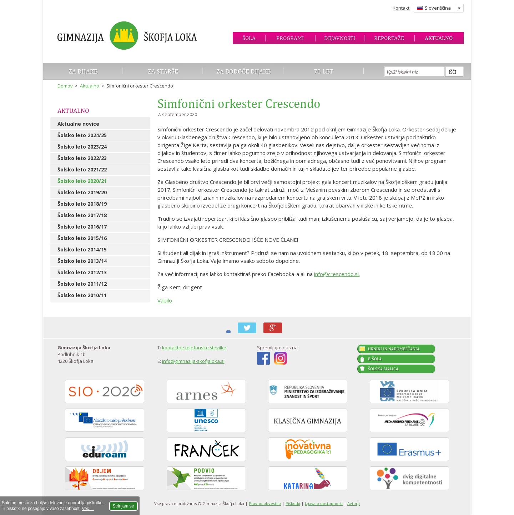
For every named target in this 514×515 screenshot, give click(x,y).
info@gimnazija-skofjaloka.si (193, 361)
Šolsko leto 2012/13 (82, 272)
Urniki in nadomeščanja (393, 348)
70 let (323, 71)
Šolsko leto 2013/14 (82, 261)
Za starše (163, 71)
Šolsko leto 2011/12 (82, 283)
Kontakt (401, 8)
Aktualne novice (78, 123)
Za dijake (83, 71)
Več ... (88, 508)
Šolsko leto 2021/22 (82, 169)
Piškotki (293, 503)
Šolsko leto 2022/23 (82, 158)
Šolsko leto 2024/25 (82, 135)
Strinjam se (123, 506)
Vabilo (164, 300)
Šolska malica (383, 368)
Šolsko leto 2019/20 (82, 192)
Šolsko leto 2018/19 (82, 203)
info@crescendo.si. (337, 274)
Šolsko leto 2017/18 (82, 215)
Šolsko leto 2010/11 (82, 295)
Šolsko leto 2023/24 (82, 146)
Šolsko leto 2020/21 (82, 181)
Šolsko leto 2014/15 (82, 249)
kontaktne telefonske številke (194, 347)
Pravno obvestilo (265, 503)
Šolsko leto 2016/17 (82, 226)
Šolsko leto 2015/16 (82, 238)
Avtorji (353, 503)
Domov (65, 85)
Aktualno (439, 38)
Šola (249, 38)
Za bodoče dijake (243, 71)
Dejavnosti (339, 38)
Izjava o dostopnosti (324, 503)
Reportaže (389, 38)
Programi (290, 38)
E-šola (375, 358)
